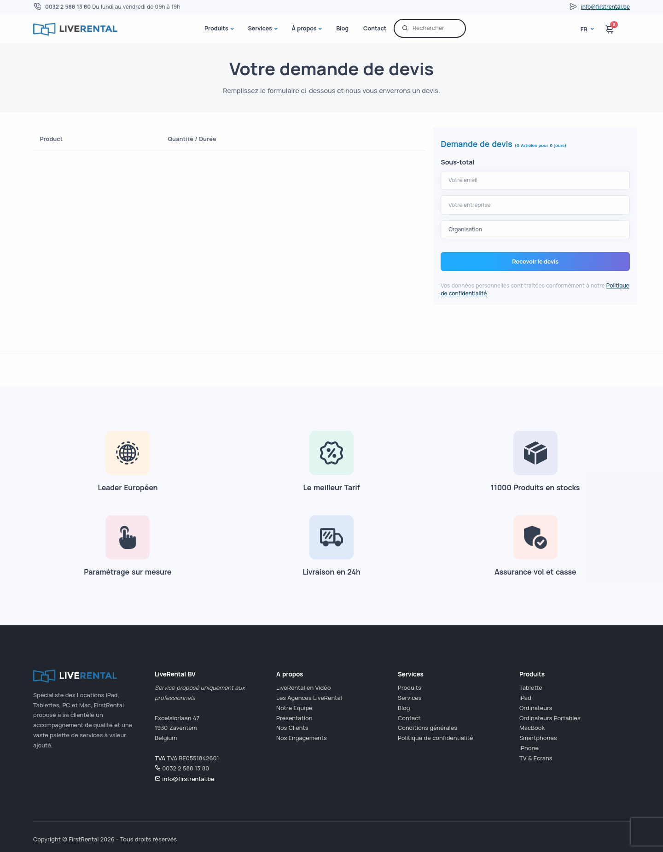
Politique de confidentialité (435, 738)
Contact (374, 28)
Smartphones (538, 738)
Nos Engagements (301, 738)
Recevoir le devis (535, 261)
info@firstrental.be (605, 7)
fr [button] (585, 29)
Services (260, 28)
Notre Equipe (294, 708)
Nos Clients (292, 727)
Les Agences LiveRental (309, 697)
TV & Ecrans (535, 758)
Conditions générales (427, 727)
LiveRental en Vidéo (303, 687)
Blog (342, 28)
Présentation (294, 718)
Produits (216, 28)
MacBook (532, 727)
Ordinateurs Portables (550, 718)
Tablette (530, 687)
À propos (304, 28)
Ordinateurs (535, 708)
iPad (525, 697)
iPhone (529, 748)
